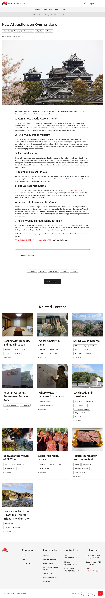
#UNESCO (89, 353)
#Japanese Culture (81, 413)
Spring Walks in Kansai (86, 340)
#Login (7, 353)
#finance (43, 349)
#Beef (77, 464)
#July (16, 349)
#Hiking (92, 346)
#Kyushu (39, 31)
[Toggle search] (85, 3)
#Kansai (77, 350)
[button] (93, 3)
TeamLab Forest (46, 179)
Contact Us (66, 9)
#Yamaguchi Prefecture (12, 527)
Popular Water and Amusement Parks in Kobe (15, 396)
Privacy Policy (48, 563)
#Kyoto (52, 464)
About (37, 9)
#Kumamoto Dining (81, 468)
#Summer (17, 353)
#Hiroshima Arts (80, 405)
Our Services (47, 9)
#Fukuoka (7, 31)
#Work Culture (53, 353)
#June (24, 349)
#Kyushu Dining (80, 472)
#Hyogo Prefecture (11, 405)
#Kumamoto (28, 31)
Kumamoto (43, 15)
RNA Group (10, 593)
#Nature (87, 350)
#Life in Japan (54, 349)
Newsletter (47, 555)
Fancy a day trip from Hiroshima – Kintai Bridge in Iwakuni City (16, 514)
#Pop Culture (44, 468)
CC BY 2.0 (47, 240)
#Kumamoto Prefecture (47, 405)
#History (17, 31)
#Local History (79, 417)
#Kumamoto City (45, 401)
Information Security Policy (50, 568)
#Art (6, 464)
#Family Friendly (80, 346)
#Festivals (78, 401)
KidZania (31, 211)
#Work (42, 353)
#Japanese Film (10, 468)
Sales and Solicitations (51, 577)
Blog (56, 9)
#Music (61, 464)
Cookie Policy (48, 573)
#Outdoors (78, 353)
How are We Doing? (50, 559)
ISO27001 (46, 581)
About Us (25, 555)
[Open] (101, 3)
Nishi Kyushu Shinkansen (69, 225)
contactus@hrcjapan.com (94, 571)
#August (7, 349)
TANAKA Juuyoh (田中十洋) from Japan (29, 240)
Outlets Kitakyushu (73, 190)
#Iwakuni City (9, 523)
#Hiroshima (89, 401)
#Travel (48, 31)
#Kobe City (25, 405)
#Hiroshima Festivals (82, 409)
